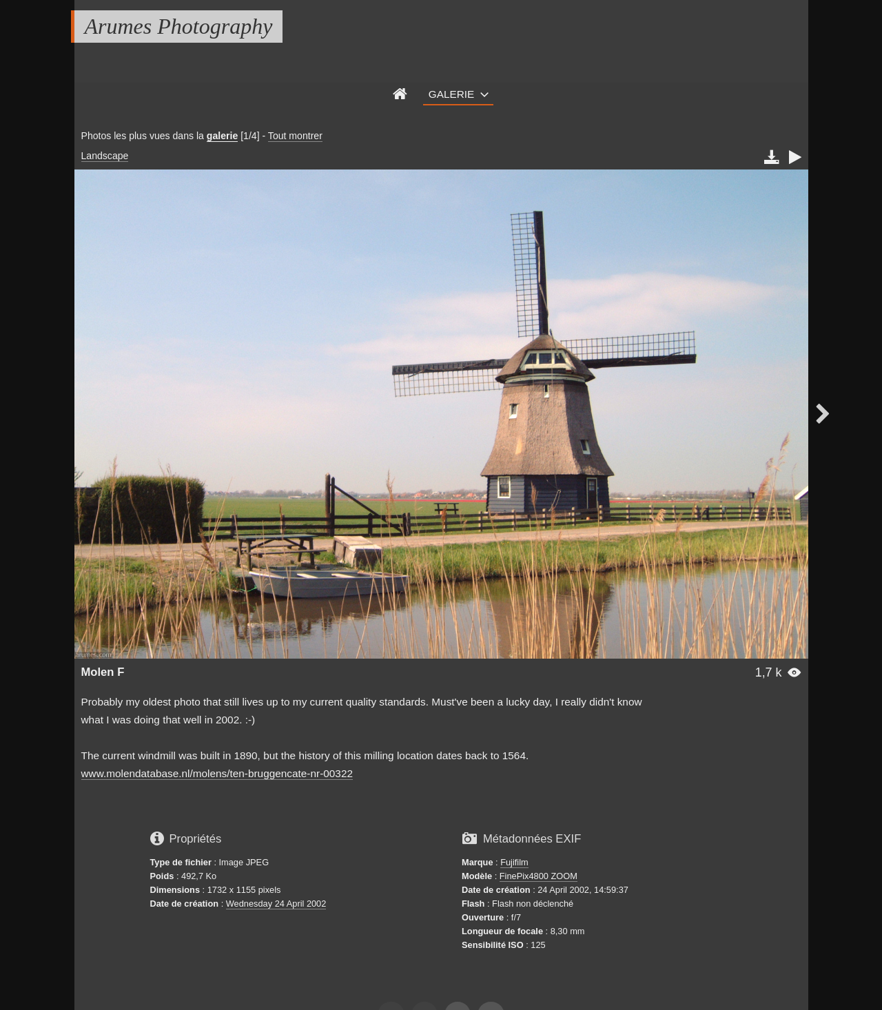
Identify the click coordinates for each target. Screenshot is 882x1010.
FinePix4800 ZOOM (538, 876)
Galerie (452, 94)
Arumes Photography (179, 26)
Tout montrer (295, 135)
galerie (222, 135)
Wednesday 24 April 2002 (276, 903)
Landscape (105, 155)
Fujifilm (514, 862)
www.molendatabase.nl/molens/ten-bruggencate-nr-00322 (217, 773)
